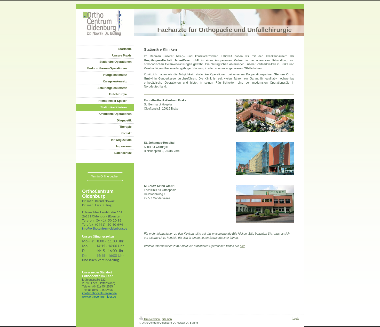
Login (296, 318)
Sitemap (167, 319)
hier (242, 246)
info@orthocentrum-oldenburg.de (104, 228)
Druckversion (149, 319)
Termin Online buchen (105, 176)
